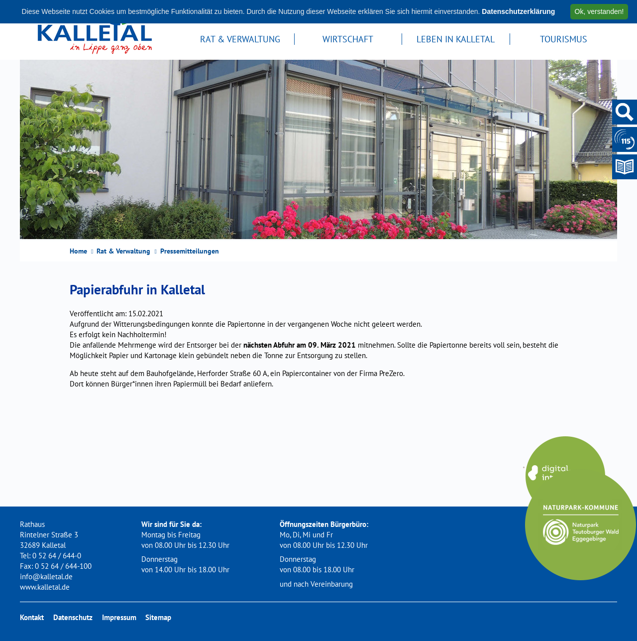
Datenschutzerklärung (518, 11)
